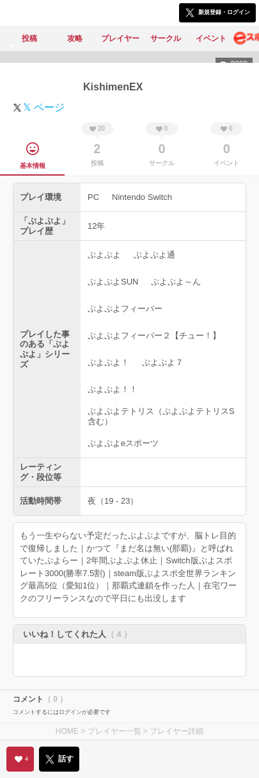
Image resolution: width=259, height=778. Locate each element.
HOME (67, 731)
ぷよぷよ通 (154, 255)
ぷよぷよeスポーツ (123, 443)
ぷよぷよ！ (108, 362)
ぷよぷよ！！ (112, 389)
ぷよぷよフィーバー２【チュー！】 (154, 335)
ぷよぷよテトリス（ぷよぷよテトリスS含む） (161, 416)
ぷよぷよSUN (113, 281)
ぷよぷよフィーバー (125, 308)
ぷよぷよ (104, 255)
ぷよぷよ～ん (176, 281)
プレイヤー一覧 (114, 731)
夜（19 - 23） (113, 501)
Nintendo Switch (142, 197)
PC (93, 197)
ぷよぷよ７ (163, 362)
